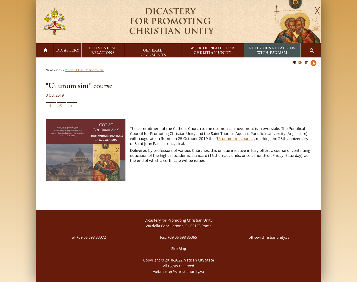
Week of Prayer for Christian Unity (212, 50)
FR (294, 62)
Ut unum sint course (235, 138)
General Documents (152, 52)
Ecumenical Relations (103, 50)
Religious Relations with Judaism (272, 50)
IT (306, 62)
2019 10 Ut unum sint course (84, 70)
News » (51, 70)
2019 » (60, 70)
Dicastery (67, 50)
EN (300, 62)
